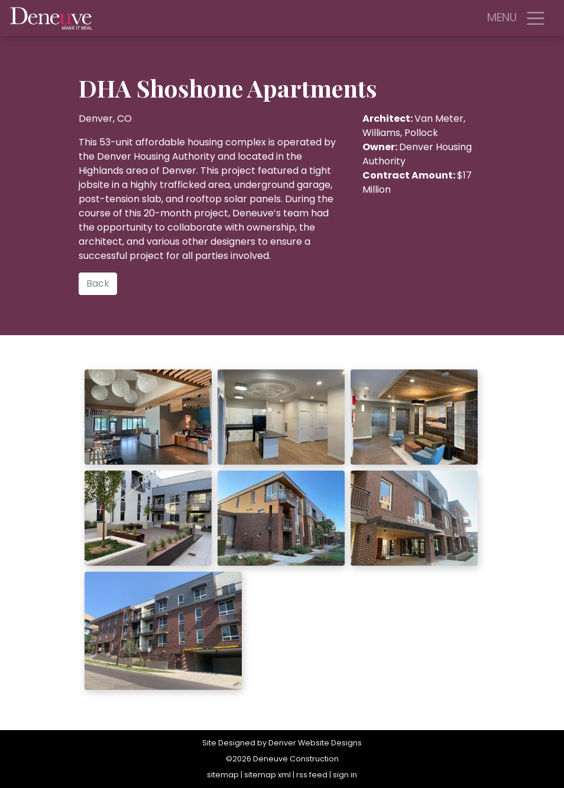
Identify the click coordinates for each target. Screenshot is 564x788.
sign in (345, 775)
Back (97, 283)
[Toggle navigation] (536, 18)
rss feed (312, 775)
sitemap (223, 775)
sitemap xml (267, 775)
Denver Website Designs (315, 743)
